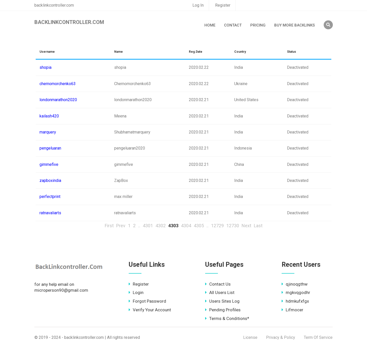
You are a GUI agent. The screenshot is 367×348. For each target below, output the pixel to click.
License (250, 337)
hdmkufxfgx (295, 301)
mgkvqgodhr (296, 292)
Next (246, 225)
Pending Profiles (223, 309)
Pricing (258, 25)
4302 (160, 225)
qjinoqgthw (295, 284)
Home (209, 25)
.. (139, 225)
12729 (217, 225)
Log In (198, 5)
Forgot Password (147, 301)
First (109, 225)
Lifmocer (292, 309)
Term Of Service (318, 337)
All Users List (219, 292)
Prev (120, 225)
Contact (233, 25)
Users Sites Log (222, 301)
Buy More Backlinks (294, 25)
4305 (199, 225)
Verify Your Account (150, 309)
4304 (186, 225)
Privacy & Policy (280, 337)
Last (258, 225)
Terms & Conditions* (227, 318)
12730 (232, 225)
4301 (148, 225)
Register (222, 5)
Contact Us (218, 284)
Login (136, 292)
